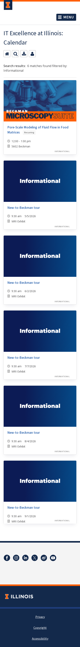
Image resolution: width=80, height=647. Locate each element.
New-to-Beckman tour (23, 207)
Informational (62, 151)
